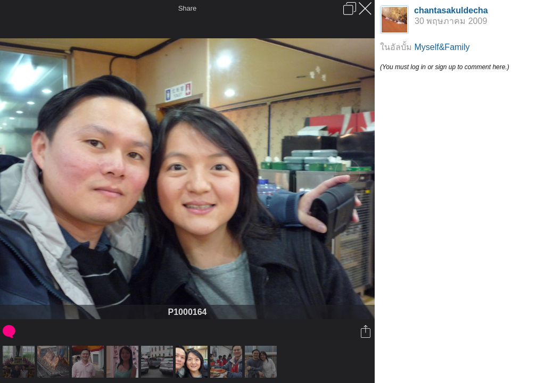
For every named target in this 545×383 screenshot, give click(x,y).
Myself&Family (441, 47)
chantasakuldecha (451, 10)
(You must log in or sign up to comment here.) (444, 67)
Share (187, 8)
